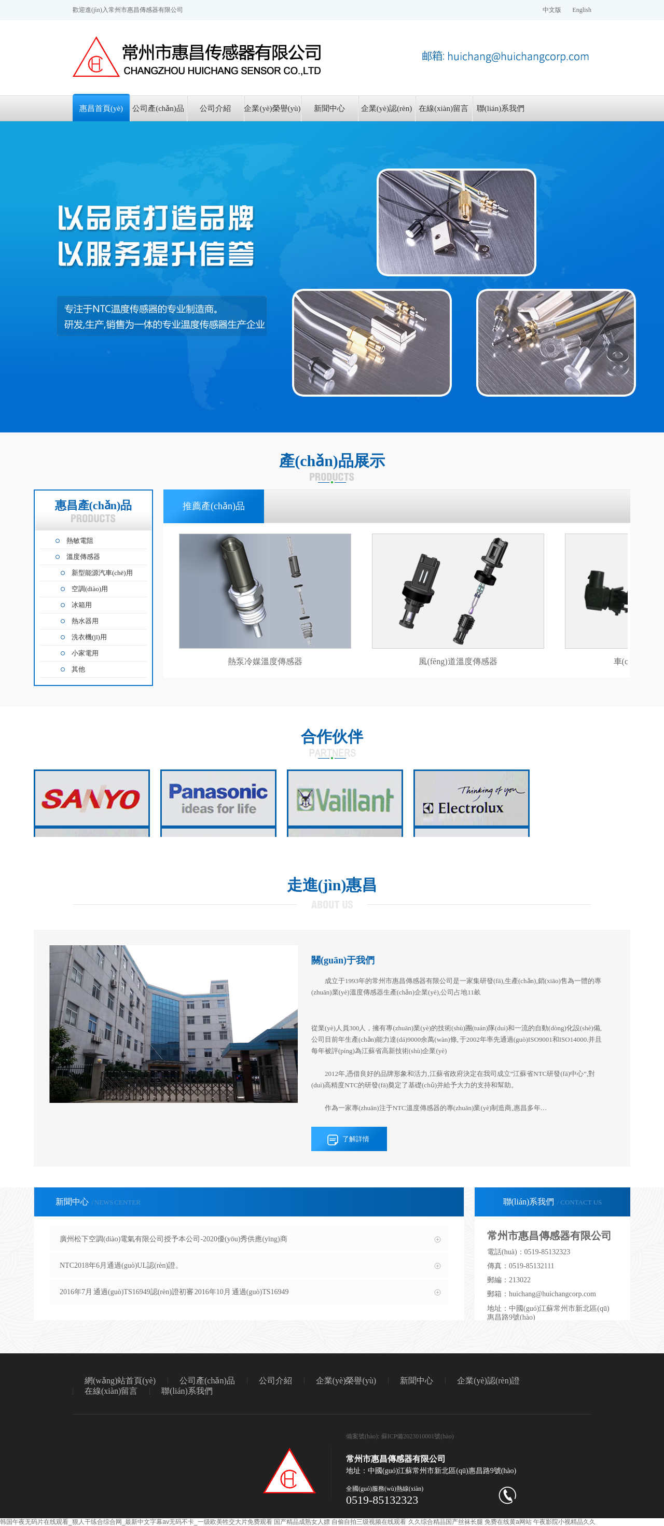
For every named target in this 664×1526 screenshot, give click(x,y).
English (581, 9)
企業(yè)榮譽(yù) (272, 108)
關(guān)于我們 (343, 960)
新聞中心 (329, 108)
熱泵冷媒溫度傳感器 (265, 661)
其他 (78, 669)
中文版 (552, 9)
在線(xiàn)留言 (443, 108)
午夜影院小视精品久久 (564, 1521)
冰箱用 (82, 605)
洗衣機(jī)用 (89, 637)
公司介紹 (215, 108)
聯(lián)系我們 (500, 108)
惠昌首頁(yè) (101, 108)
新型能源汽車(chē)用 (102, 573)
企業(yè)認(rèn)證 (386, 112)
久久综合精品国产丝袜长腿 (445, 1521)
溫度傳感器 (83, 557)
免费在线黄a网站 (508, 1521)
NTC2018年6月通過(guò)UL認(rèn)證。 (121, 1265)
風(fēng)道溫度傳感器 (458, 661)
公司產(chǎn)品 (158, 108)
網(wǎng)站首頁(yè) (120, 1380)
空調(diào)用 (90, 589)
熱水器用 (85, 621)
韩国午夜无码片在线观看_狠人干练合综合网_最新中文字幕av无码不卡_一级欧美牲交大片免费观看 (136, 1521)
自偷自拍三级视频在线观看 (368, 1521)
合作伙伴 (332, 736)
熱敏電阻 (79, 540)
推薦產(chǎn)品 (214, 506)
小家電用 (85, 653)
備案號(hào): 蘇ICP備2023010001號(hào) (400, 1436)
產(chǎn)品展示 (332, 460)
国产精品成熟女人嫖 (302, 1521)
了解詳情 (355, 1139)
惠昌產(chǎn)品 (93, 511)
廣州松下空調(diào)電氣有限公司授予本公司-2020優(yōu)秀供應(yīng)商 (173, 1239)
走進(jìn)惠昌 (332, 884)
